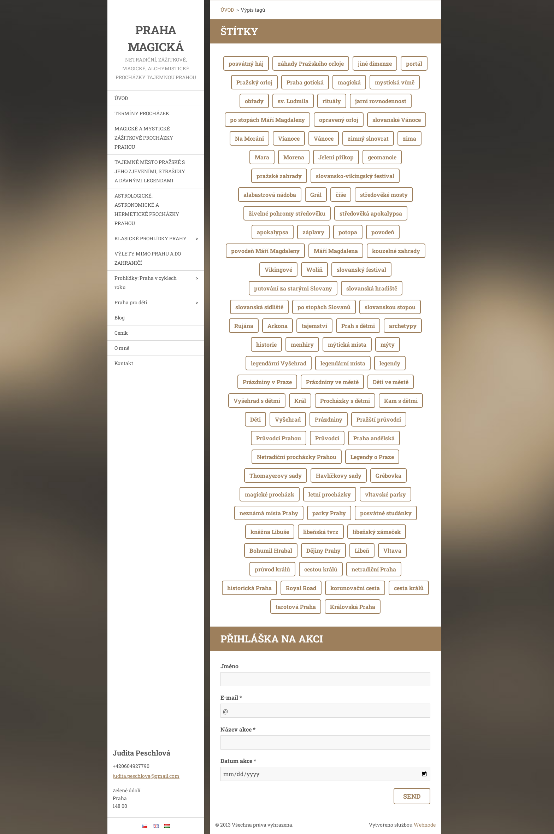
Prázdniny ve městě (332, 382)
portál (414, 63)
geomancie (382, 157)
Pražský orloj (254, 82)
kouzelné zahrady (396, 250)
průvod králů (272, 569)
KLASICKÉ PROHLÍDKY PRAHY (150, 238)
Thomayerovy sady (275, 475)
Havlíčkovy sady (338, 475)
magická (349, 82)
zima (409, 138)
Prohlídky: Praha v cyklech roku (145, 282)
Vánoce (324, 138)
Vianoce (289, 138)
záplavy (313, 232)
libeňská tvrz (320, 531)
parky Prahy (329, 513)
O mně (121, 348)
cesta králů (409, 588)
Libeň (362, 550)
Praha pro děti (130, 302)
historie (266, 344)
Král (300, 400)
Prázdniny (328, 419)
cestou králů (320, 569)
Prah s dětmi (358, 325)
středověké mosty (384, 194)
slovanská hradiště (371, 288)
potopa (347, 232)
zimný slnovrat (368, 138)
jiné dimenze (375, 63)
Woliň (314, 269)
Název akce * (237, 729)
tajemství (314, 325)
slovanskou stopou (390, 307)
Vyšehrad (288, 419)
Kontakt (123, 363)
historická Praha (249, 588)
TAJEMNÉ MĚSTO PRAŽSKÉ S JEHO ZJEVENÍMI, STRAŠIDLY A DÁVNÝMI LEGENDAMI (149, 171)
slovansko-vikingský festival (355, 176)
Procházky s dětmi (345, 400)
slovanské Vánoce (396, 119)
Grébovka (388, 475)
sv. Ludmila (293, 101)
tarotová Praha (296, 606)
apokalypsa (272, 232)
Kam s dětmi (401, 400)
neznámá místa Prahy (269, 513)
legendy (389, 363)
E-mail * (231, 697)
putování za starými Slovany (293, 288)
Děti (255, 419)
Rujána (243, 325)
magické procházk (269, 494)
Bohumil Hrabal (270, 550)
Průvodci (327, 438)
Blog (119, 317)
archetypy (403, 325)
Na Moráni (249, 138)
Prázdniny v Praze (267, 382)
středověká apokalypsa (371, 213)
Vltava (392, 550)
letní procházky (329, 494)
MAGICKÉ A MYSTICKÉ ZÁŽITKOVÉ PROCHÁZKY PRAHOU (143, 137)
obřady (254, 101)
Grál (316, 194)
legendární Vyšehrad (278, 363)
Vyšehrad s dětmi (257, 400)
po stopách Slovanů (323, 307)
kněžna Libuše (270, 531)
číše (341, 194)
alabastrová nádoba (269, 194)
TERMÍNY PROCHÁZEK (141, 113)
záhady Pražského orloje (311, 63)
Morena (293, 157)
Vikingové (278, 269)
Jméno (229, 666)
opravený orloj (338, 119)
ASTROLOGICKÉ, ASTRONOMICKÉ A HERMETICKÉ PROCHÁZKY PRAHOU (146, 209)
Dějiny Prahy (323, 550)
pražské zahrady (279, 176)
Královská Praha (352, 606)
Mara (262, 157)
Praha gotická (305, 82)
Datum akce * (238, 760)
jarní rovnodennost (380, 101)
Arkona (277, 325)
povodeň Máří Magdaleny (265, 250)
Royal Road (301, 588)
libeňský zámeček (377, 531)
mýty (388, 344)
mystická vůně (394, 82)
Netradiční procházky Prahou (296, 456)
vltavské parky (385, 494)
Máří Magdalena (336, 250)
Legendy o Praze (372, 456)
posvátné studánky (386, 513)
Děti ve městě (390, 382)
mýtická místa (347, 344)
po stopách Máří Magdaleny (267, 119)
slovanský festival (361, 269)
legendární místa (342, 363)
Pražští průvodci (378, 419)
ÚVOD (121, 98)
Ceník (121, 332)
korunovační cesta (355, 588)
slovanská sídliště (259, 307)
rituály (332, 101)
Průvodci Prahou (278, 438)
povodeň (382, 232)
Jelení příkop (336, 157)
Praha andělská (374, 438)
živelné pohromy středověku (287, 213)
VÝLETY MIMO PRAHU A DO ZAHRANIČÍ (147, 258)
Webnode (425, 824)
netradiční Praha (374, 569)
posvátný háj (246, 63)
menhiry (302, 344)
